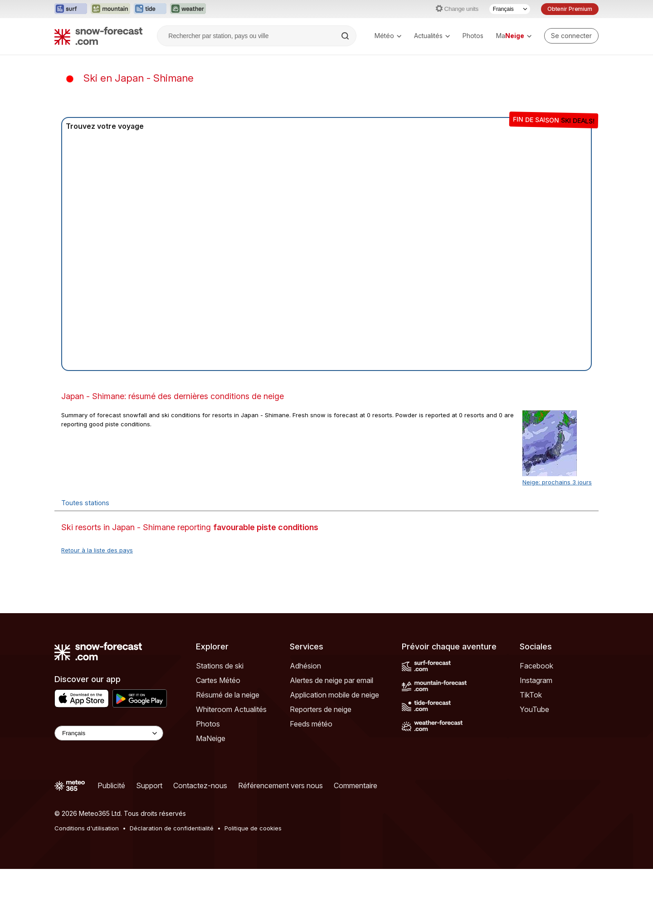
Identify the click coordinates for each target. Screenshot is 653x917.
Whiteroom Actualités (231, 709)
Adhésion (305, 665)
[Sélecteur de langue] (509, 9)
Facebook (536, 665)
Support (149, 785)
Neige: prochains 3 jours (557, 482)
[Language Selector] (108, 733)
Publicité (111, 785)
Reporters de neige (320, 709)
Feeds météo (311, 723)
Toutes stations (85, 503)
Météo (388, 35)
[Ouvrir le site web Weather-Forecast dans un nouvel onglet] (188, 9)
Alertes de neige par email (331, 680)
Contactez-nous (200, 785)
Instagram (536, 680)
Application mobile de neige (334, 694)
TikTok (531, 694)
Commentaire (355, 785)
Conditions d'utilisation (86, 828)
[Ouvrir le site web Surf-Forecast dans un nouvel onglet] (70, 9)
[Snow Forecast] (98, 36)
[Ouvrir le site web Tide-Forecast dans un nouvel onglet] (150, 9)
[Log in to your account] (571, 36)
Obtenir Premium (569, 8)
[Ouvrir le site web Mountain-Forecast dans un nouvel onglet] (110, 9)
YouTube (534, 709)
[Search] (346, 36)
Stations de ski (220, 665)
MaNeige (210, 738)
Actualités (432, 35)
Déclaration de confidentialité (172, 828)
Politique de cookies (253, 828)
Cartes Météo (218, 680)
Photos (473, 35)
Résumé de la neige (227, 694)
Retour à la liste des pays (97, 550)
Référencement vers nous (280, 785)
